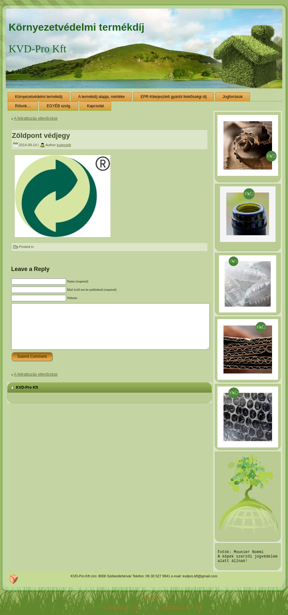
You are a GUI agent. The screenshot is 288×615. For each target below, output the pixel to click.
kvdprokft (64, 145)
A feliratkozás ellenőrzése (35, 118)
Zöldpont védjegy (41, 135)
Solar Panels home (175, 610)
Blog (199, 610)
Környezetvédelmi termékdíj (76, 27)
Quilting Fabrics (115, 610)
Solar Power (153, 600)
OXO (136, 610)
